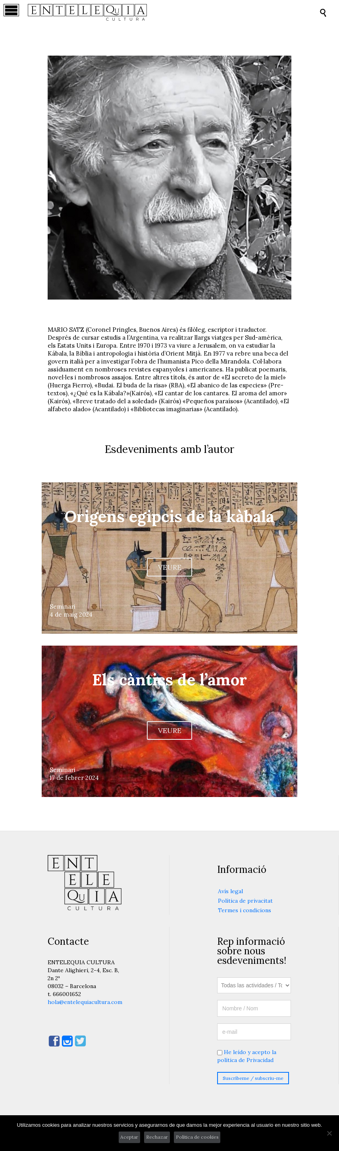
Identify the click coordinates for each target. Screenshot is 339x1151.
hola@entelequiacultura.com (85, 1002)
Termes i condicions (244, 910)
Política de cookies (197, 1137)
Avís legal (230, 891)
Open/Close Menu (15, 12)
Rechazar (157, 1137)
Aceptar (129, 1137)
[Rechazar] (329, 1133)
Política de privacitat (245, 900)
